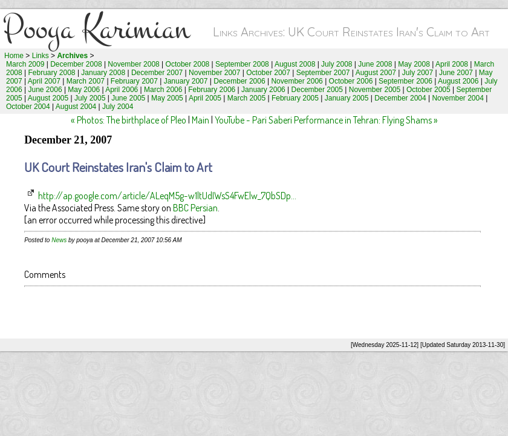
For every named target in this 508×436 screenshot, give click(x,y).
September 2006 (405, 81)
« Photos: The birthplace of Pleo (128, 120)
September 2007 (323, 72)
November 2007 (214, 72)
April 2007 (44, 81)
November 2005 (374, 89)
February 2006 (211, 89)
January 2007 (186, 81)
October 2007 (268, 72)
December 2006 (239, 81)
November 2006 (296, 81)
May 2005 (167, 98)
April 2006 (121, 89)
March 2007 (86, 81)
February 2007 (134, 81)
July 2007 (417, 72)
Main (200, 120)
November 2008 (133, 64)
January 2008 (103, 72)
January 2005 (347, 98)
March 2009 (25, 64)
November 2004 (457, 98)
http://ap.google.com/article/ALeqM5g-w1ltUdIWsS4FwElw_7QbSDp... (167, 196)
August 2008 (295, 64)
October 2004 (28, 106)
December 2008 (76, 64)
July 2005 (89, 98)
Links (40, 55)
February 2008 (52, 72)
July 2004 (117, 106)
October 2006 (351, 81)
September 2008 (242, 64)
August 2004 (76, 106)
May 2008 (414, 64)
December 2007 (157, 72)
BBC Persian (195, 208)
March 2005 (246, 98)
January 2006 (263, 89)
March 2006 (163, 89)
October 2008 (188, 64)
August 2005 (48, 98)
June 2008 (375, 64)
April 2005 (205, 98)
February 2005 (295, 98)
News (59, 240)
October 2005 (428, 89)
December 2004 (400, 98)
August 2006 (458, 81)
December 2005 (317, 89)
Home (14, 55)
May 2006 (84, 89)
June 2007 (456, 72)
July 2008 (336, 64)
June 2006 (45, 89)
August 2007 (376, 72)
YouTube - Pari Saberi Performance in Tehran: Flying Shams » (326, 120)
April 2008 (451, 64)
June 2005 (128, 98)
